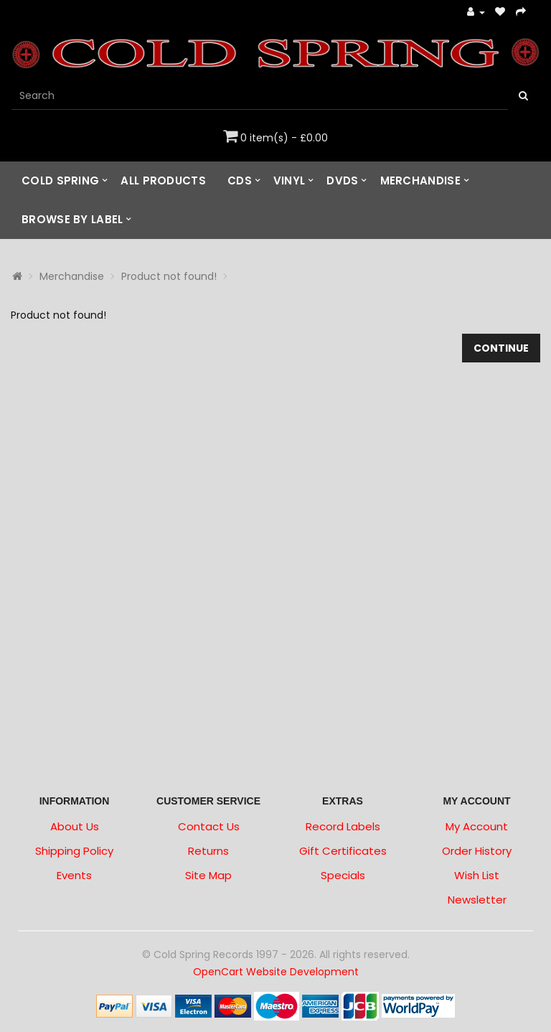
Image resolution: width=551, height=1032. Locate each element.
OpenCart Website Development (276, 972)
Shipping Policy (74, 850)
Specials (343, 875)
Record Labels (343, 826)
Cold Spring (60, 180)
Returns (208, 850)
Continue (501, 348)
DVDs (342, 180)
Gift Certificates (343, 850)
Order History (477, 850)
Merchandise (420, 180)
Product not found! (169, 276)
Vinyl (289, 180)
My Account (477, 826)
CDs (239, 180)
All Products (163, 180)
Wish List (476, 875)
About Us (74, 826)
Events (74, 875)
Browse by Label (72, 219)
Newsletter (477, 899)
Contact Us (209, 826)
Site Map (208, 875)
